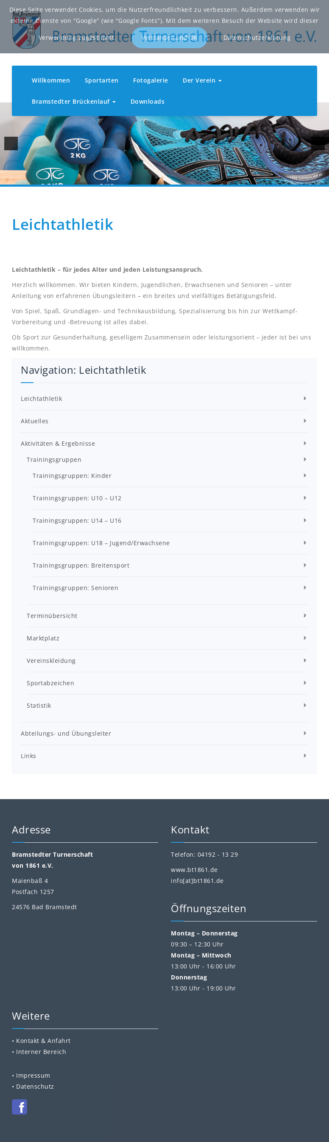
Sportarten (102, 80)
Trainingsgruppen (54, 459)
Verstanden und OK (170, 37)
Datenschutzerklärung (257, 37)
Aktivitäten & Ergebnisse (58, 443)
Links (28, 756)
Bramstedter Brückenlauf (74, 101)
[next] (318, 143)
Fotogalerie (150, 80)
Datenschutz (35, 1086)
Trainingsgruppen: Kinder (72, 476)
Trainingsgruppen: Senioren (75, 588)
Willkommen (51, 80)
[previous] (11, 143)
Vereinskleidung (51, 661)
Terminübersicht (52, 616)
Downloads (148, 101)
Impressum (33, 1075)
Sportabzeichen (50, 683)
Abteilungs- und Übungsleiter (66, 733)
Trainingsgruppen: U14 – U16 (77, 520)
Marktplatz (43, 638)
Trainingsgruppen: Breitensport (81, 565)
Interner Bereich (41, 1052)
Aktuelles (35, 421)
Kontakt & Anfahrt (43, 1041)
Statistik (39, 705)
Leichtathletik (41, 398)
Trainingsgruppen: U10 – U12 (77, 498)
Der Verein (202, 80)
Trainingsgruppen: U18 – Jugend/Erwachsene (101, 543)
